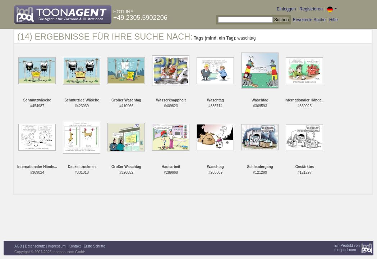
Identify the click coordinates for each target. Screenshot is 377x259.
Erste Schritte (94, 246)
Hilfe (333, 19)
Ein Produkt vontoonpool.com (347, 248)
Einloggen (286, 9)
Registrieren (311, 9)
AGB (18, 246)
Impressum (56, 246)
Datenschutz (35, 246)
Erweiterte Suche (309, 19)
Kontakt (75, 246)
